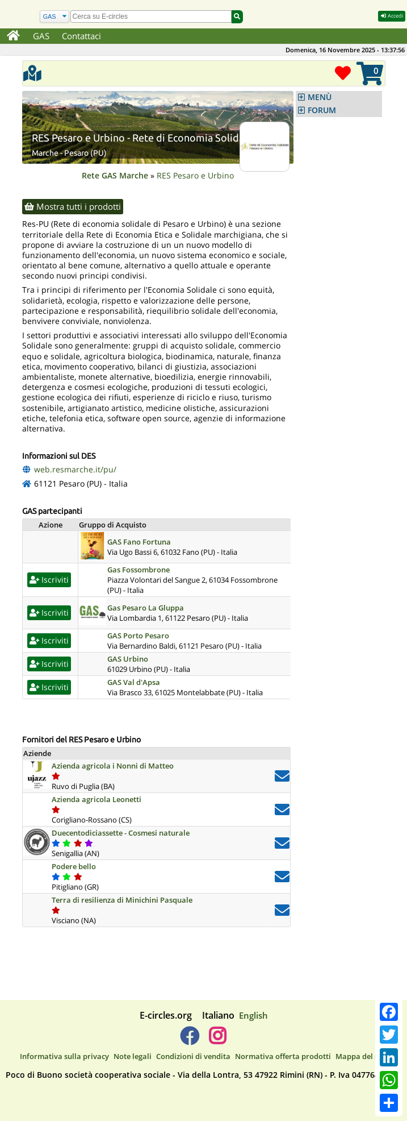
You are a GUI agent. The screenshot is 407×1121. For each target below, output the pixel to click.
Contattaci (81, 35)
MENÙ (320, 97)
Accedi (391, 15)
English (253, 1015)
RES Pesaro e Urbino (195, 175)
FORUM (322, 110)
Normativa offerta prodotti (283, 1056)
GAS (41, 35)
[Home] (13, 36)
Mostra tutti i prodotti (72, 206)
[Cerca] (54, 16)
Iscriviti (49, 579)
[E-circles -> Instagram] (217, 1040)
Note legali (133, 1056)
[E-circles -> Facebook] (189, 1040)
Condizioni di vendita (193, 1056)
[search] (151, 16)
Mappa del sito (361, 1056)
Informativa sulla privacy (64, 1056)
